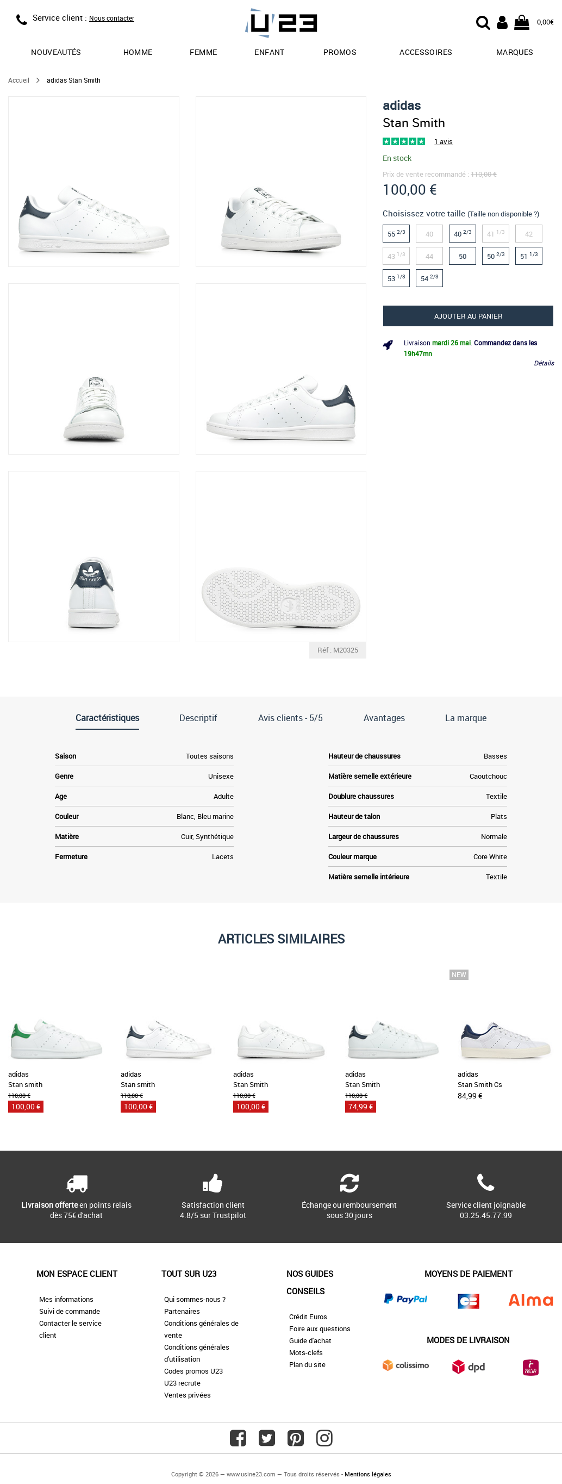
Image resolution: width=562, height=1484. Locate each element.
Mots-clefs (306, 1352)
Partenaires (182, 1311)
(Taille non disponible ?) (503, 214)
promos (340, 52)
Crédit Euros (308, 1316)
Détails (544, 362)
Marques (514, 52)
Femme (203, 52)
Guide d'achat (310, 1340)
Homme (138, 52)
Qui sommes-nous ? (195, 1299)
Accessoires (425, 52)
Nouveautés (56, 52)
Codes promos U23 (193, 1371)
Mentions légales (368, 1474)
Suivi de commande (69, 1311)
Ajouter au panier (468, 316)
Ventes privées (187, 1395)
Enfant (269, 52)
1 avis (443, 141)
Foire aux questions (320, 1328)
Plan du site (307, 1364)
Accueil (18, 80)
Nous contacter (111, 18)
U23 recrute (182, 1383)
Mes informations (66, 1299)
